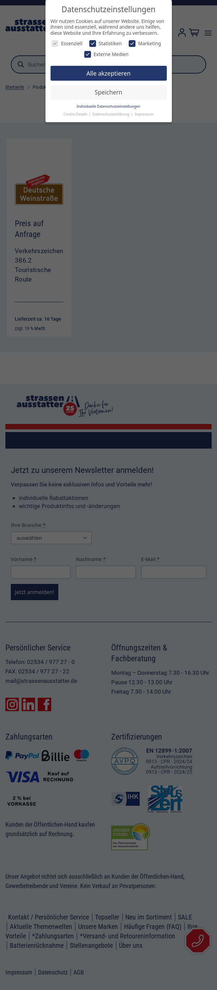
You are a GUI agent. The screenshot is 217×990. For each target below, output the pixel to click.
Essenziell (67, 43)
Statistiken (105, 43)
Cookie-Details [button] (75, 114)
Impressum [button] (143, 114)
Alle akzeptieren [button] (109, 73)
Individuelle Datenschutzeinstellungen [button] (109, 106)
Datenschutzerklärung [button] (111, 114)
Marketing (145, 43)
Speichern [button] (108, 92)
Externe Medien (106, 54)
